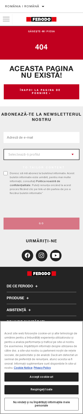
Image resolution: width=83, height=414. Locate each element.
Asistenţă (19, 310)
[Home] (41, 19)
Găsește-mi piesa (41, 31)
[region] (41, 367)
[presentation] (40, 206)
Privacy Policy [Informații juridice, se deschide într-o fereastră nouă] (42, 368)
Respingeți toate (41, 389)
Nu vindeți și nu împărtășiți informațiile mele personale (41, 404)
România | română (22, 6)
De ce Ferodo (23, 286)
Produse (18, 298)
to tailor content (44, 167)
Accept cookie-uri (41, 377)
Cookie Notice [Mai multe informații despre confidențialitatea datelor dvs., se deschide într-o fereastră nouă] (23, 368)
